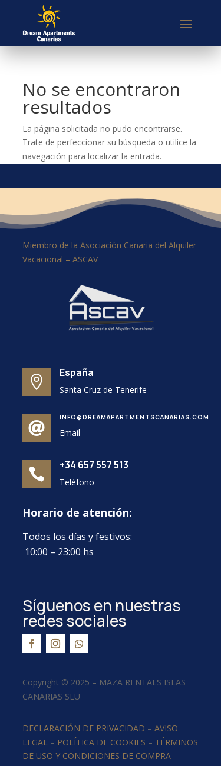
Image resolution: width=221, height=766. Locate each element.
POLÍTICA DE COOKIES (101, 742)
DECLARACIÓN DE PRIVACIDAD (83, 728)
